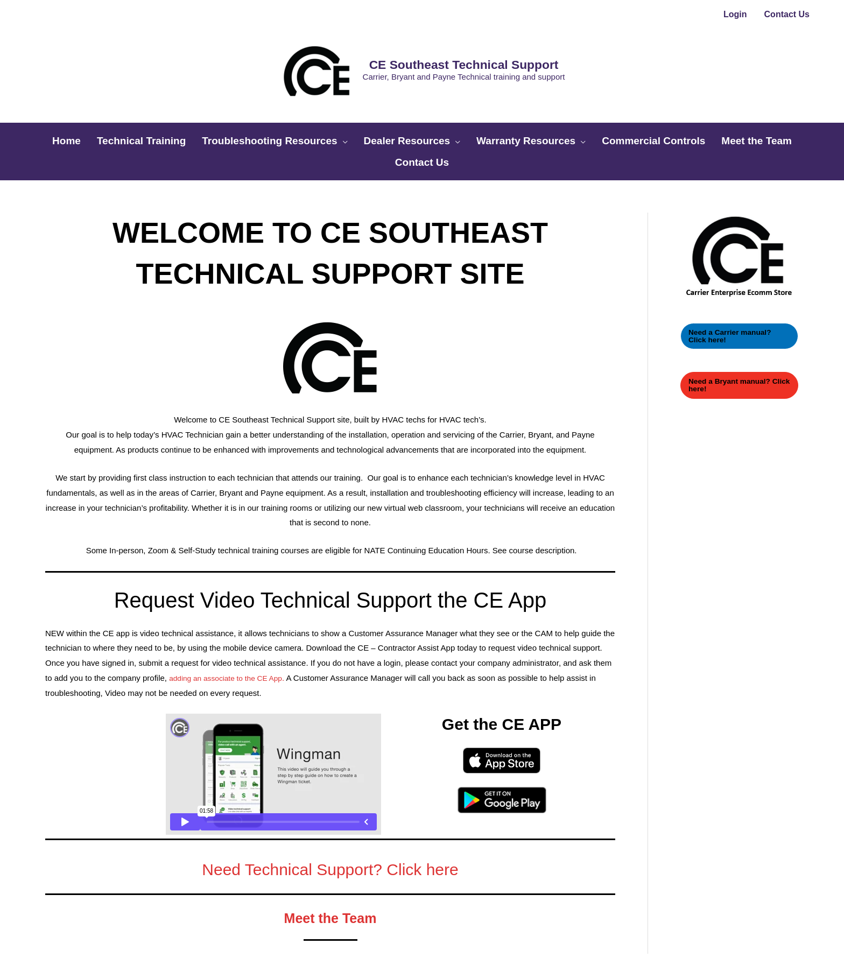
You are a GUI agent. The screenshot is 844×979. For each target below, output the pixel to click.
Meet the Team (330, 852)
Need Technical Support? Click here (330, 802)
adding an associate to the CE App (231, 612)
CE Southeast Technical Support (440, 36)
